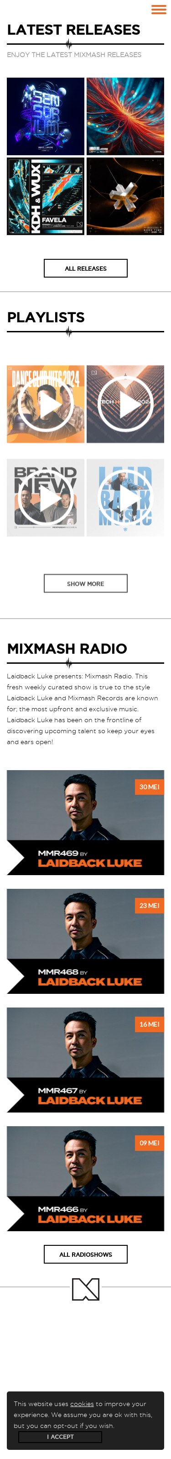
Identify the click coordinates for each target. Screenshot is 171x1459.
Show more (85, 595)
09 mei (150, 1143)
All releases (86, 270)
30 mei (150, 787)
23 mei (150, 905)
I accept (60, 1437)
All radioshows (85, 1255)
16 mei (150, 1024)
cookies (82, 1403)
